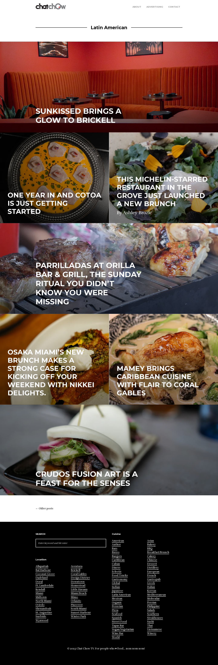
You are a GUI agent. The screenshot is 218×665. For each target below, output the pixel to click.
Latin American (121, 594)
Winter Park (78, 616)
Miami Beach (78, 593)
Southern (153, 614)
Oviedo (40, 604)
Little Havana (79, 589)
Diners (116, 567)
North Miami (43, 601)
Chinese (152, 560)
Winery (151, 633)
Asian (150, 540)
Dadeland (42, 577)
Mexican (117, 598)
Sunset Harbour (81, 612)
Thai (150, 625)
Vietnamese (154, 629)
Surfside (41, 616)
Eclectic (117, 571)
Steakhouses (155, 617)
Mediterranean (156, 594)
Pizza (115, 610)
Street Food (119, 621)
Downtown (78, 581)
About (136, 6)
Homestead (78, 585)
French (151, 575)
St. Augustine (44, 612)
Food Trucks (120, 575)
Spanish (117, 617)
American (118, 540)
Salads (151, 610)
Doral (39, 581)
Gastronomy (119, 579)
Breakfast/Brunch (158, 552)
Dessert (152, 563)
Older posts (44, 509)
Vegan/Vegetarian (123, 629)
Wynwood (42, 620)
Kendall (40, 589)
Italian (151, 587)
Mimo (74, 597)
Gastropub (153, 579)
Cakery (151, 556)
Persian (151, 602)
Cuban (116, 563)
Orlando (76, 601)
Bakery (151, 544)
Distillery (153, 567)
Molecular (153, 598)
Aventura (76, 566)
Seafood (117, 614)
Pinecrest (77, 604)
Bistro (115, 552)
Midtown (41, 597)
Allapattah (42, 566)
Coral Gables (79, 574)
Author (116, 544)
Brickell (75, 570)
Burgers (117, 556)
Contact (174, 6)
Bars (114, 548)
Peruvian (117, 606)
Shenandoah (43, 608)
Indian (116, 587)
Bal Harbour (43, 570)
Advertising (154, 6)
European (153, 571)
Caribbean (118, 560)
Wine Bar (117, 633)
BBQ (149, 548)
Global (116, 583)
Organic (117, 602)
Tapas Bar (118, 625)
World (116, 637)
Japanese (117, 590)
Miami (39, 593)
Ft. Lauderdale (45, 585)
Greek (151, 583)
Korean (151, 590)
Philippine (153, 606)
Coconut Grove (45, 574)
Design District (80, 577)
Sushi (150, 621)
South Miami (78, 608)
